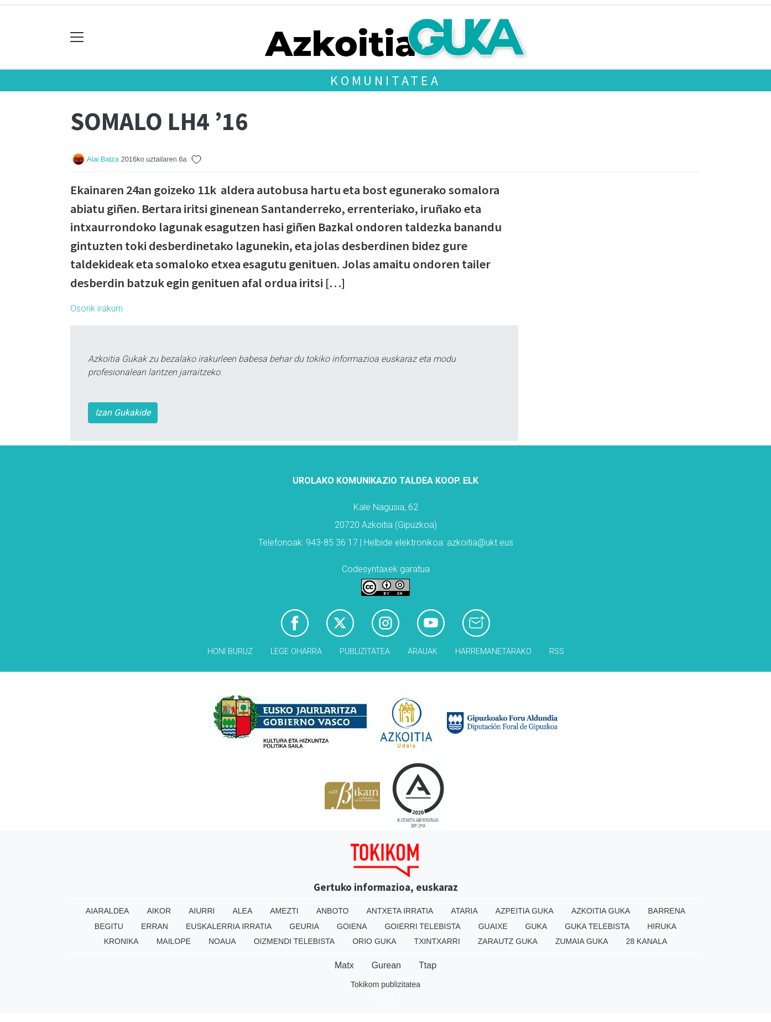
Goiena (352, 926)
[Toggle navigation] (77, 37)
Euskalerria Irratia (229, 926)
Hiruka (661, 926)
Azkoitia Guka (601, 910)
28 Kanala (647, 941)
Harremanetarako (493, 651)
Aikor (159, 910)
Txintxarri (437, 941)
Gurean (386, 965)
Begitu (109, 926)
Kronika (121, 941)
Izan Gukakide (122, 412)
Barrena (666, 910)
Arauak (422, 651)
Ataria (464, 910)
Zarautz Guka (508, 941)
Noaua (222, 941)
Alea (242, 910)
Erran (154, 926)
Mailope (174, 941)
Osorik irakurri (96, 308)
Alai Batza (103, 159)
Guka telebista (597, 926)
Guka (536, 926)
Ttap (427, 965)
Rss (556, 651)
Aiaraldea (107, 910)
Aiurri (202, 910)
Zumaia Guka (581, 941)
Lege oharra (296, 651)
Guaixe (493, 926)
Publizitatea (365, 651)
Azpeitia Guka (525, 910)
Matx (344, 965)
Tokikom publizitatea (385, 984)
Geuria (304, 926)
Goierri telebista (422, 926)
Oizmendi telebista (294, 941)
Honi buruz (230, 651)
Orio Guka (374, 941)
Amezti (284, 910)
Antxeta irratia (400, 910)
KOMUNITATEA (385, 80)
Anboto (332, 910)
